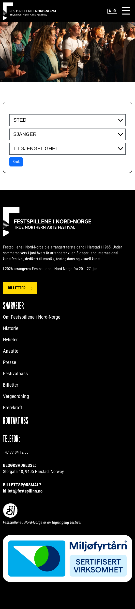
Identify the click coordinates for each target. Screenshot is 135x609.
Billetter (17, 288)
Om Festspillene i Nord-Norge (31, 317)
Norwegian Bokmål (114, 11)
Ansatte (10, 351)
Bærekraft (12, 408)
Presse (9, 362)
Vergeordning (16, 396)
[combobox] (67, 120)
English (109, 11)
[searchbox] (43, 120)
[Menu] (126, 11)
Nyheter (10, 340)
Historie (10, 328)
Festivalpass (15, 374)
